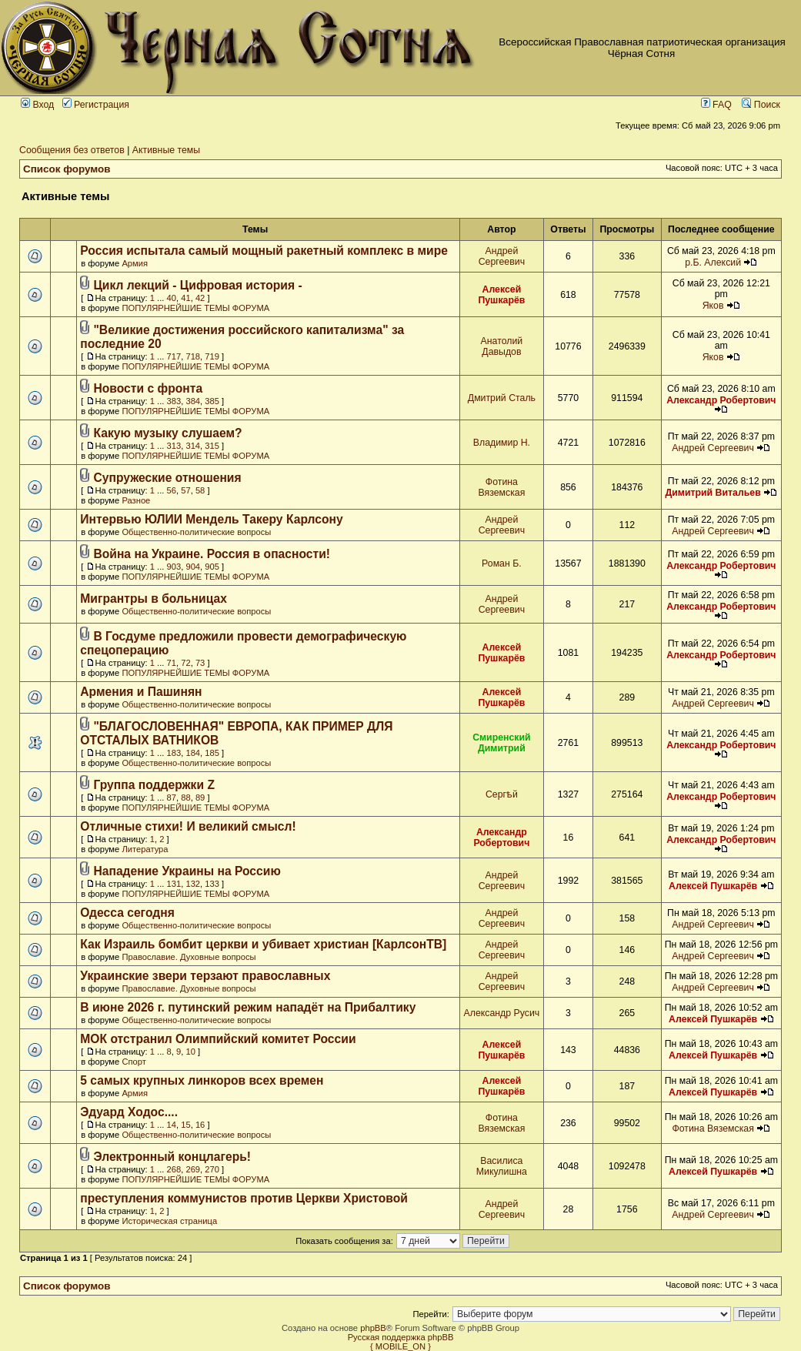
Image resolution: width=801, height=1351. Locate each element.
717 (174, 356)
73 (200, 662)
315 (212, 445)
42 (200, 298)
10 (190, 1051)
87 (171, 797)
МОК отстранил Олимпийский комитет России (217, 1038)
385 (212, 401)
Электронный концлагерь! (172, 1156)
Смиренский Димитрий (501, 743)
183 (174, 752)
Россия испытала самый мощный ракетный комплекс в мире (264, 250)
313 (174, 445)
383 (174, 401)
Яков (713, 305)
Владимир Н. (501, 442)
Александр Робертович (721, 400)
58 (200, 490)
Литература (145, 849)
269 (192, 1169)
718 (192, 356)
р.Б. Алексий (713, 262)
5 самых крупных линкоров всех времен (201, 1080)
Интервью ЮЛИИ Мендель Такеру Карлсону (211, 519)
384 (192, 401)
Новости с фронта (147, 388)
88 (185, 797)
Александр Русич (502, 1013)
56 (171, 490)
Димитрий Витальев (712, 492)
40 (171, 298)
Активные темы (166, 150)
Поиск (761, 104)
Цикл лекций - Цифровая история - (197, 285)
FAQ (716, 104)
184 (192, 752)
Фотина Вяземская (501, 487)
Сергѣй (502, 794)
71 (171, 662)
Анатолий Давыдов (502, 346)
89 (200, 797)
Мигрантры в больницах (153, 598)
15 (185, 1124)
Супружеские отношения (167, 477)
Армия (135, 263)
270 (212, 1169)
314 (192, 445)
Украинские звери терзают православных (205, 975)
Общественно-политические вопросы (196, 532)
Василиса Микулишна (501, 1166)
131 (174, 883)
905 (212, 566)
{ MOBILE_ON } (400, 1346)
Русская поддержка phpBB (401, 1337)
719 (212, 356)
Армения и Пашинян (141, 691)
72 (185, 662)
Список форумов (67, 169)
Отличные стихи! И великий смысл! (187, 826)
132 (192, 883)
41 (185, 298)
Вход (37, 104)
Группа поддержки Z (154, 784)
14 (171, 1124)
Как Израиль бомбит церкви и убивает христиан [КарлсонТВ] (263, 944)
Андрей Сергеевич (502, 256)
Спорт (133, 1061)
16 (200, 1124)
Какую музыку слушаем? (167, 433)
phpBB (373, 1328)
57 (185, 490)
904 (192, 566)
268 (174, 1169)
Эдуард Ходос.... (129, 1112)
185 (212, 752)
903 (174, 566)
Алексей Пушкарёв (501, 295)
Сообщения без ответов (72, 150)
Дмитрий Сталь (502, 398)
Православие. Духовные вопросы (188, 956)
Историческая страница (169, 1221)
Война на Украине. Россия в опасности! (211, 553)
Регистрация (95, 104)
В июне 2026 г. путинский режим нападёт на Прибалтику (248, 1007)
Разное (136, 500)
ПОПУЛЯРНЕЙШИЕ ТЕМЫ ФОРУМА (195, 308)
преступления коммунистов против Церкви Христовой (244, 1198)
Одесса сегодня (127, 912)
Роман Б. (502, 563)
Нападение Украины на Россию (186, 871)
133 (212, 883)
